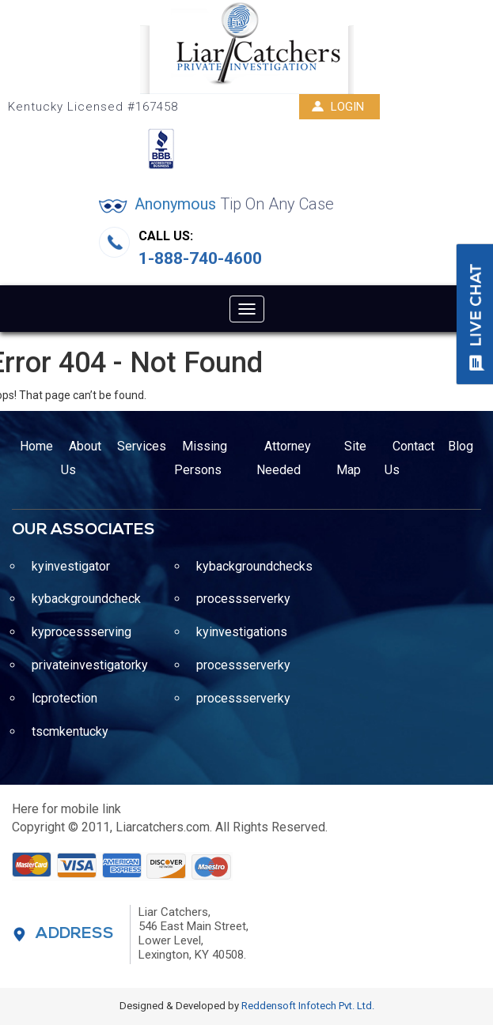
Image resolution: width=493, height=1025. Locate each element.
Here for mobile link (66, 808)
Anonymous (234, 203)
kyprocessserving (81, 631)
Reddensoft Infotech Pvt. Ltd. (307, 1006)
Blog (460, 446)
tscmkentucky (70, 731)
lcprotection (64, 698)
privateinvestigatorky (90, 665)
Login (337, 107)
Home (36, 446)
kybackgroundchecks (254, 566)
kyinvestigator (71, 566)
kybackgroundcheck (86, 598)
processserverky (243, 598)
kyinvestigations (241, 631)
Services (141, 446)
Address (75, 934)
